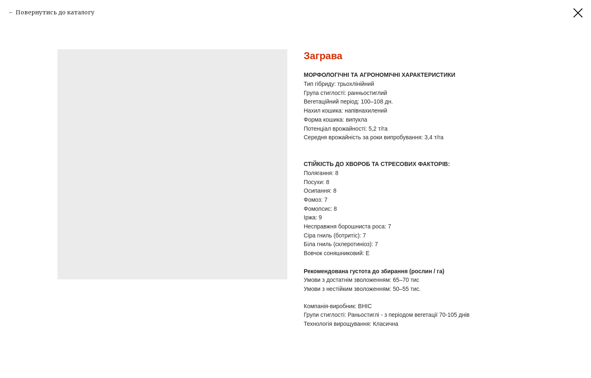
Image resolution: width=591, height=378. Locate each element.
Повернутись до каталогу (55, 12)
